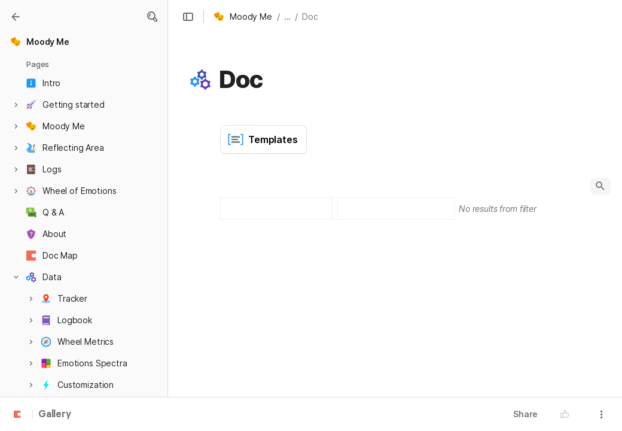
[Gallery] (15, 16)
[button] (152, 16)
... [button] (287, 16)
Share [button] (525, 414)
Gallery (54, 415)
